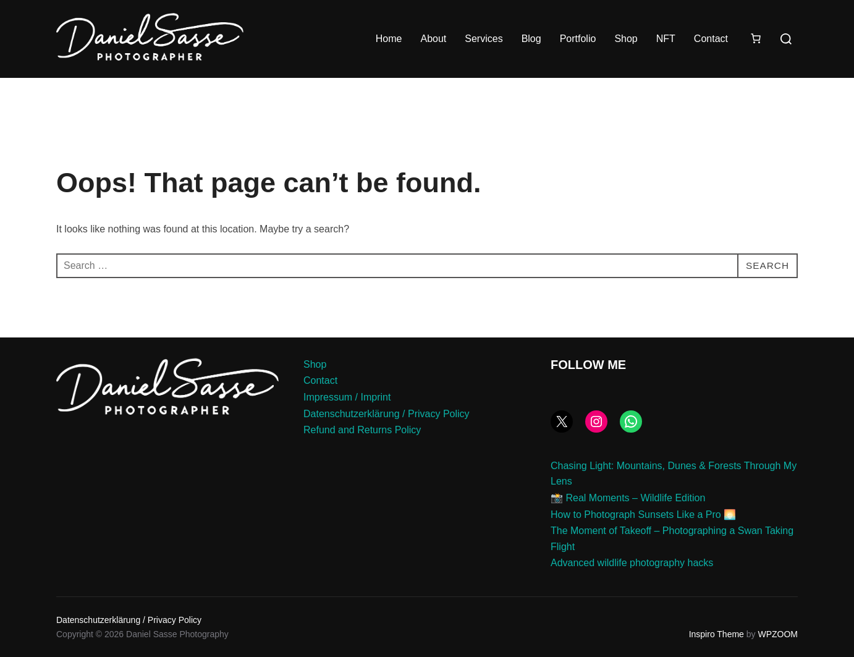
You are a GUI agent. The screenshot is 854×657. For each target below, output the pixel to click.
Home (389, 38)
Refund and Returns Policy (362, 430)
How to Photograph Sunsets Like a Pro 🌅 (643, 514)
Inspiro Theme (716, 634)
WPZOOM (778, 634)
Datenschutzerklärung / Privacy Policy (386, 414)
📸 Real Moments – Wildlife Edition (628, 498)
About (433, 38)
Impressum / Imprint (347, 397)
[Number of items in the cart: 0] (755, 38)
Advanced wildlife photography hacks (632, 562)
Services (483, 38)
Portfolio (578, 38)
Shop (625, 38)
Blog (531, 38)
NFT (665, 38)
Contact (711, 38)
